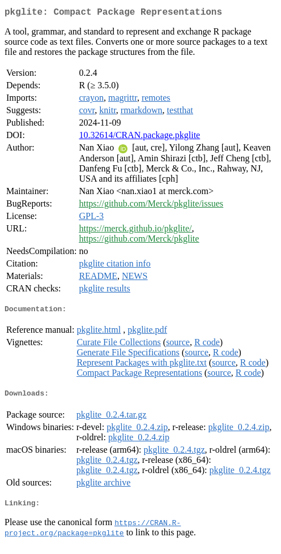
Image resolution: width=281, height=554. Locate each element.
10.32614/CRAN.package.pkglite (139, 137)
